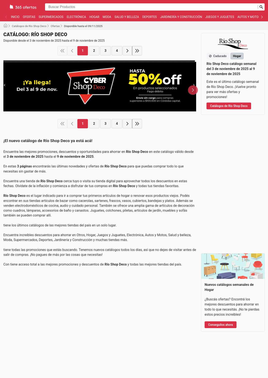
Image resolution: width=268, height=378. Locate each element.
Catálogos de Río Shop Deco (29, 26)
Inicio (15, 17)
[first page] (62, 50)
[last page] (137, 50)
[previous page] (72, 50)
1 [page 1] (82, 51)
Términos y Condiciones (128, 333)
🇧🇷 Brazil (186, 299)
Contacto (118, 299)
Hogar (94, 17)
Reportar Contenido (125, 316)
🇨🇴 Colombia (188, 313)
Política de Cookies (125, 325)
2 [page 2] (94, 51)
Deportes (149, 17)
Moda (107, 17)
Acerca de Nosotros (125, 308)
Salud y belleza (127, 17)
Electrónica (76, 17)
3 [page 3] (105, 51)
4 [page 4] (117, 51)
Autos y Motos (249, 17)
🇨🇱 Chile (185, 306)
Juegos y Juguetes (219, 17)
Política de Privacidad (126, 342)
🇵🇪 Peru (185, 319)
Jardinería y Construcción (181, 17)
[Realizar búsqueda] (261, 7)
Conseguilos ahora (220, 192)
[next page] (127, 50)
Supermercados (51, 17)
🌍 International (190, 326)
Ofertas (29, 17)
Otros (10, 339)
